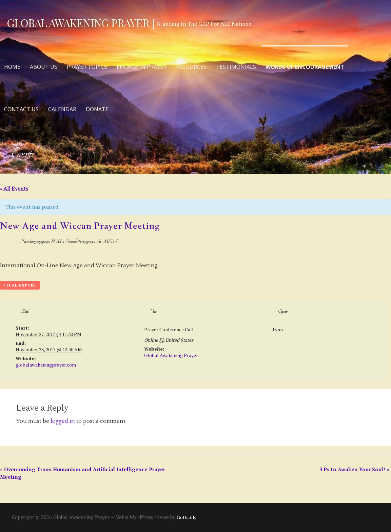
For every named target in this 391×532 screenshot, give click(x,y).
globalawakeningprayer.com (46, 364)
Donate (97, 109)
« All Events (14, 189)
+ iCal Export (20, 285)
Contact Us (21, 109)
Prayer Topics (87, 67)
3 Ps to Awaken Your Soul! (354, 469)
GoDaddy (186, 517)
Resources (191, 67)
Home (12, 67)
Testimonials (236, 67)
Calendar (62, 109)
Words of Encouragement (305, 67)
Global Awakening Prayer (78, 22)
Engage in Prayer (142, 67)
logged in (63, 421)
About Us (43, 67)
